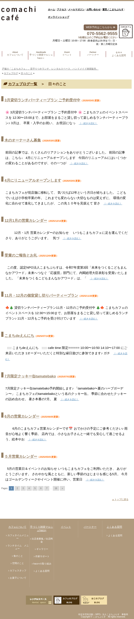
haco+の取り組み (42, 563)
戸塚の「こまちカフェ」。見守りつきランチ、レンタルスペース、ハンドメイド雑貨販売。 (50, 68)
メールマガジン (76, 9)
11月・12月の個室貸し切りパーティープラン (41, 296)
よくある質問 (42, 571)
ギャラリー (42, 549)
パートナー (90, 526)
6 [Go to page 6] (41, 488)
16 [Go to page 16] (56, 488)
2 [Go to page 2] (17, 488)
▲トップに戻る (120, 499)
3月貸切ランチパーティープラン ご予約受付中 (42, 100)
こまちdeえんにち (19, 336)
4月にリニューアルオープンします (32, 180)
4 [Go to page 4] (29, 488)
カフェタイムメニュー (18, 537)
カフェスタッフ (18, 570)
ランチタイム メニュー (18, 547)
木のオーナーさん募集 (22, 140)
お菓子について (18, 577)
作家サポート (42, 556)
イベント (66, 526)
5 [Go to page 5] (35, 488)
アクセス (61, 9)
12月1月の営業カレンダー (25, 221)
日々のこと (27, 73)
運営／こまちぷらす (113, 9)
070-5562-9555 (102, 33)
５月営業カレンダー (20, 457)
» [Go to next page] (62, 488)
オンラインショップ (58, 17)
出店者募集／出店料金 (42, 540)
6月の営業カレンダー (21, 416)
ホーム (51, 9)
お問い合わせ (93, 9)
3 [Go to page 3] (23, 488)
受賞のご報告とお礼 (20, 255)
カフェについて (17, 526)
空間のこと (18, 563)
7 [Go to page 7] (47, 488)
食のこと (18, 556)
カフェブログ (11, 73)
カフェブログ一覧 (22, 84)
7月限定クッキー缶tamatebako (30, 376)
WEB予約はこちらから (100, 27)
